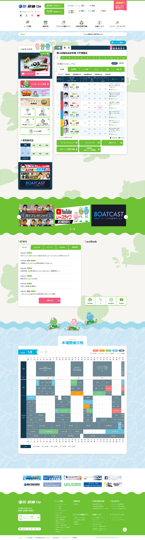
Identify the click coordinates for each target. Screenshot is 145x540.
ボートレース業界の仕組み (117, 506)
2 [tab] (72, 229)
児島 (47, 382)
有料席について (78, 524)
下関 (32, 431)
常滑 (97, 382)
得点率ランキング (60, 523)
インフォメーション (116, 517)
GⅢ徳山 (87, 402)
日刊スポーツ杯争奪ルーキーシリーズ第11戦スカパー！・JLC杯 (102, 368)
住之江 (103, 419)
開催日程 (76, 504)
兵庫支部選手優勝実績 (98, 506)
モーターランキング (60, 510)
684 (48, 377)
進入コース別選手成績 (61, 525)
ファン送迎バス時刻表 (79, 519)
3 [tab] (74, 229)
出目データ (58, 515)
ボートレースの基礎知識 (117, 504)
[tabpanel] (36, 215)
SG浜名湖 (108, 388)
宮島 (107, 382)
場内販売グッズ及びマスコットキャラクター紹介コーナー (100, 529)
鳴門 (50, 382)
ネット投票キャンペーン (99, 517)
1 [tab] (70, 229)
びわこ (39, 393)
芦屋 (56, 397)
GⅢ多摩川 (120, 425)
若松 (40, 419)
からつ (107, 393)
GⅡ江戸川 (73, 382)
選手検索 (58, 531)
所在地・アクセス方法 (79, 517)
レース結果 (58, 508)
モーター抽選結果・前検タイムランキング (61, 520)
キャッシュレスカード (98, 522)
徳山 (50, 388)
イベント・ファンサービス (117, 519)
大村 (107, 425)
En (28, 11)
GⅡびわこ (99, 393)
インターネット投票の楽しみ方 (119, 508)
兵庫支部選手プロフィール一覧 (100, 508)
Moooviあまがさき (97, 524)
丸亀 (87, 425)
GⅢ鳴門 (37, 381)
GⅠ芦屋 (77, 393)
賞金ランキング (59, 529)
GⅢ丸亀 (114, 431)
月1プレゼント (96, 519)
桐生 (123, 414)
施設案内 (76, 522)
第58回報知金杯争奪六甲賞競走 (45, 368)
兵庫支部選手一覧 (97, 504)
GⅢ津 (53, 382)
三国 (34, 402)
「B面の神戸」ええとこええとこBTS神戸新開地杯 (77, 369)
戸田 (42, 382)
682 (53, 377)
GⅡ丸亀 (47, 431)
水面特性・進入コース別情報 (63, 527)
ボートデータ (59, 513)
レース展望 (58, 506)
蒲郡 (40, 415)
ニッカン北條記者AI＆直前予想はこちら (104, 34)
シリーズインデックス (61, 504)
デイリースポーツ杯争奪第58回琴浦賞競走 (123, 369)
